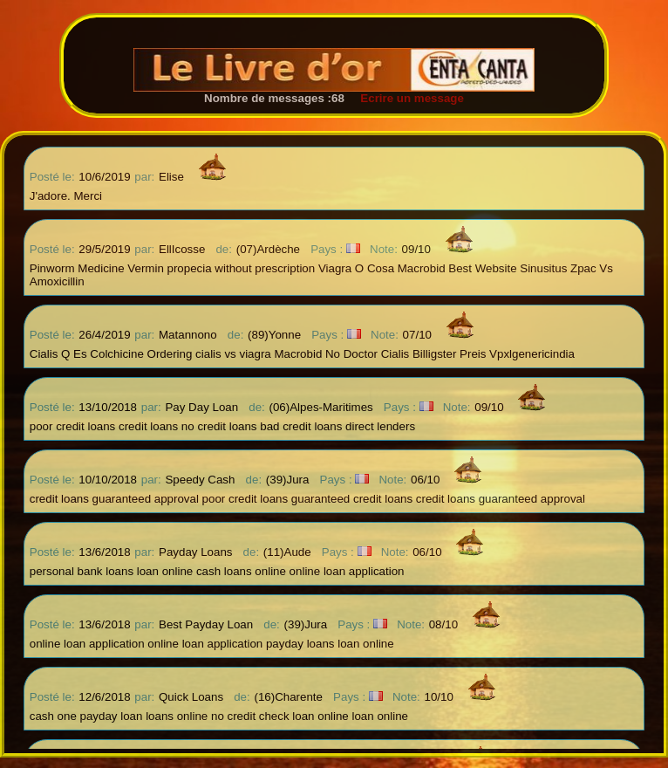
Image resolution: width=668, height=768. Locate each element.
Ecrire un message (406, 98)
